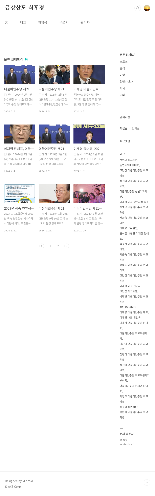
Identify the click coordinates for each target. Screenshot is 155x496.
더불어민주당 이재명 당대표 (134, 388)
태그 (23, 22)
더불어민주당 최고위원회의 (133, 335)
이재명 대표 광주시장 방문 (134, 202)
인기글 (136, 128)
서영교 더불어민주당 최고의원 (134, 398)
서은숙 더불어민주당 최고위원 (134, 257)
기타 (122, 95)
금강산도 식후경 (24, 8)
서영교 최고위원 (128, 160)
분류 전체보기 (128, 55)
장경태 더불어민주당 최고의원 (134, 367)
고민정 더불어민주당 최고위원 (134, 278)
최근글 (124, 128)
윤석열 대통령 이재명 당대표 (134, 236)
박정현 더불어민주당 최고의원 (134, 246)
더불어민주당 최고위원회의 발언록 (135, 377)
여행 (122, 75)
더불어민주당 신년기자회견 (133, 193)
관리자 (85, 22)
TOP (147, 482)
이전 (41, 246)
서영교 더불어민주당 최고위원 (134, 209)
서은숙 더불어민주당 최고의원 (134, 220)
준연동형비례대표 (129, 165)
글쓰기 (63, 22)
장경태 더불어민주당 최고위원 (134, 183)
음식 (122, 68)
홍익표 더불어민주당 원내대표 (134, 267)
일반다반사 (126, 81)
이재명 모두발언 (128, 228)
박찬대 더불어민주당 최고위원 (134, 346)
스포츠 (124, 61)
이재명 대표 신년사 (130, 286)
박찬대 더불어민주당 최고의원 (134, 414)
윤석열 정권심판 (128, 407)
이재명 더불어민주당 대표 (134, 312)
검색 (138, 8)
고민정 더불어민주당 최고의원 (134, 172)
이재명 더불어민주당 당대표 (134, 325)
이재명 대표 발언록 (130, 317)
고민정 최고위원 (128, 291)
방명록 (42, 22)
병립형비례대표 (128, 307)
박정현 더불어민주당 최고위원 (134, 299)
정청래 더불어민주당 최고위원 (134, 356)
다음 (66, 246)
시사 (122, 88)
